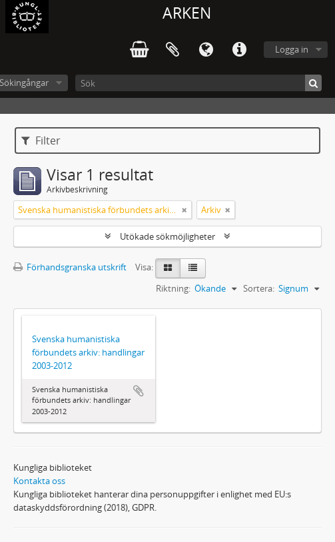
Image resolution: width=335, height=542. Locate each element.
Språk (205, 50)
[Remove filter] (184, 209)
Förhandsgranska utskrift (70, 267)
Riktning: (173, 288)
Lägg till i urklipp (138, 391)
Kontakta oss (39, 481)
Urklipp (172, 50)
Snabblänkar (239, 50)
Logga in (291, 49)
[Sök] (198, 83)
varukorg (139, 50)
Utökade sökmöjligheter (167, 236)
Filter (41, 140)
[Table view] (193, 268)
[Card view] (167, 268)
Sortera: (258, 288)
